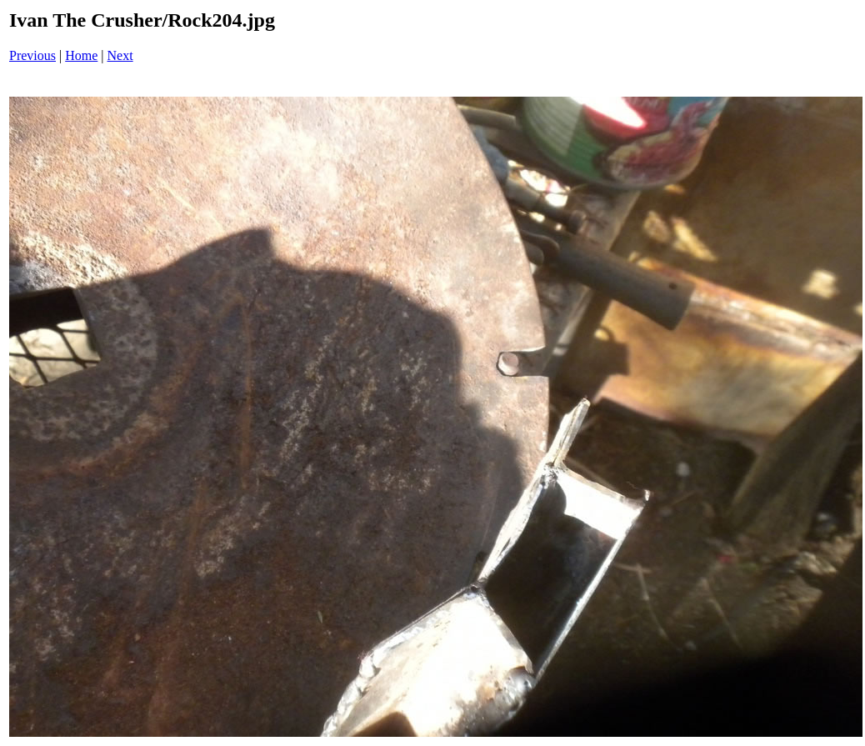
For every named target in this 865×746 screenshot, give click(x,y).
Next (120, 55)
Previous (32, 55)
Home (81, 55)
